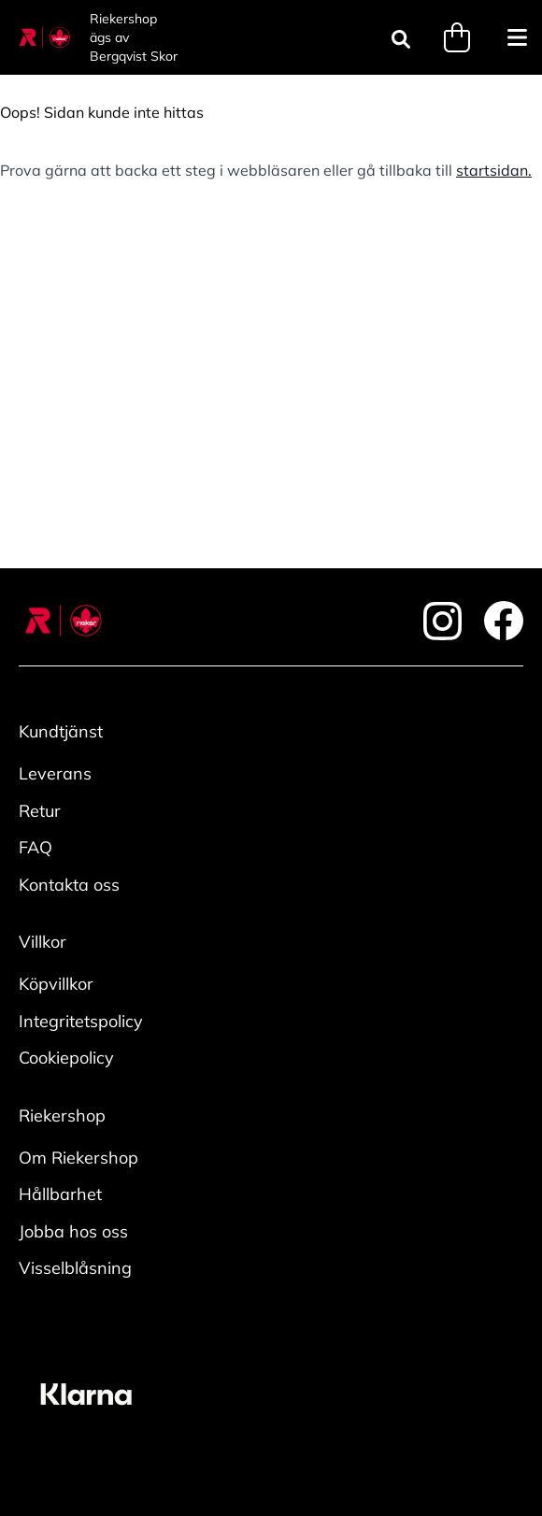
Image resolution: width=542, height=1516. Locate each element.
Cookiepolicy (66, 1057)
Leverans (55, 773)
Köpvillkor (56, 983)
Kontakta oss (69, 884)
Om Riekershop (78, 1157)
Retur (40, 811)
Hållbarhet (60, 1194)
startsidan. (494, 170)
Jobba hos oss (73, 1231)
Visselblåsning (75, 1268)
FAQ (35, 847)
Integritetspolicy (81, 1021)
